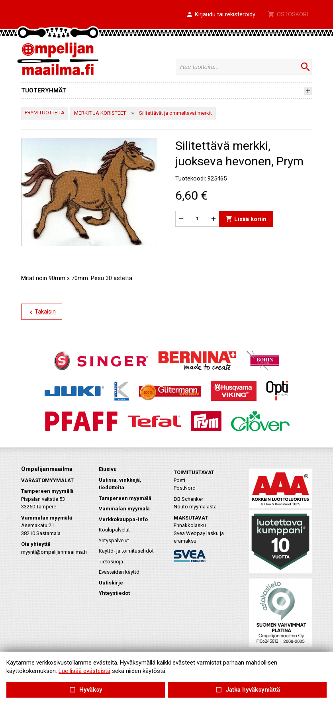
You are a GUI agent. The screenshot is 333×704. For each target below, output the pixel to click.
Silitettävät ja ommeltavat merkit (175, 113)
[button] (220, 15)
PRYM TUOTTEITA (45, 113)
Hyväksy (85, 690)
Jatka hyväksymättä (247, 690)
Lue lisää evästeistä (84, 671)
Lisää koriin (245, 218)
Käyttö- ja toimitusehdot (126, 551)
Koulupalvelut (114, 530)
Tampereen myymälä (125, 498)
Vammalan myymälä (124, 509)
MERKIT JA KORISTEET (100, 113)
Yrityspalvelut (114, 540)
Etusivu (108, 469)
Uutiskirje (111, 583)
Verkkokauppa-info (123, 519)
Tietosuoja (111, 562)
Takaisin (41, 312)
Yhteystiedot (114, 593)
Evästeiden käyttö (119, 572)
